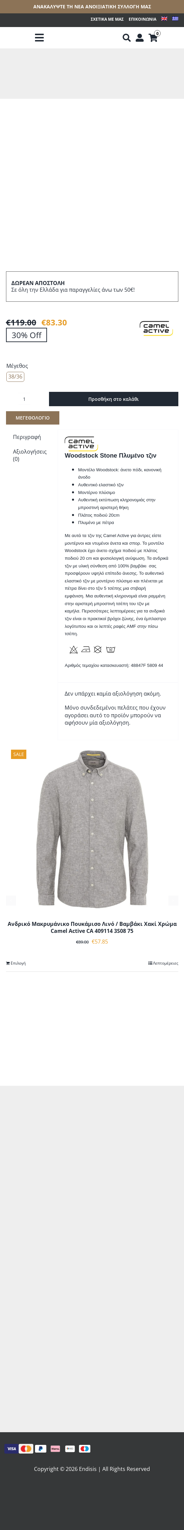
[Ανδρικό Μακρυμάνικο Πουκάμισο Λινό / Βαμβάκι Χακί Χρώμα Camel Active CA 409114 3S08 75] (92, 829)
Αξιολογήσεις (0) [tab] (30, 455)
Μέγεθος (17, 365)
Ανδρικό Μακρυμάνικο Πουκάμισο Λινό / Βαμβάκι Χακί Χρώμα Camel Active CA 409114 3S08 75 (92, 927)
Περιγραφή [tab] (27, 437)
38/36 (15, 376)
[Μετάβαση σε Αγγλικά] (164, 19)
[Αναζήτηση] (127, 38)
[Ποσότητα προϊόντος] (24, 399)
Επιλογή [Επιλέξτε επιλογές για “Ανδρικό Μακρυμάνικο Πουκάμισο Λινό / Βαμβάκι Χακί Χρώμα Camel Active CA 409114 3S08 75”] (18, 963)
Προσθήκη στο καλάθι (113, 399)
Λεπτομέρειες (165, 963)
